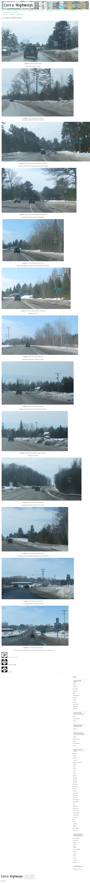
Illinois (74, 766)
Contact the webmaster (29, 876)
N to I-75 (16, 657)
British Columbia (76, 739)
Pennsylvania (76, 810)
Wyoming (12, 14)
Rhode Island (6, 12)
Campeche (75, 840)
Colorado (75, 760)
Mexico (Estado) (76, 849)
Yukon (74, 745)
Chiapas (75, 842)
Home (3, 10)
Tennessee (75, 817)
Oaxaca (74, 853)
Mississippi (75, 786)
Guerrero (75, 844)
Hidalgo (74, 847)
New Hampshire (73, 10)
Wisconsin (75, 830)
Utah (74, 821)
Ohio (74, 804)
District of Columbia (77, 762)
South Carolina (76, 812)
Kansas (74, 773)
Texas (74, 819)
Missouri (75, 788)
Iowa (74, 771)
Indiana (74, 769)
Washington (15, 12)
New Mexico (75, 795)
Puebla (74, 855)
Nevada (65, 10)
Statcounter (3, 881)
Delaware (31, 10)
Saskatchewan (76, 743)
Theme (25, 878)
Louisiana (75, 777)
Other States (20, 14)
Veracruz (75, 862)
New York (75, 797)
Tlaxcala (75, 860)
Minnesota (75, 784)
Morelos (74, 851)
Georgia (74, 764)
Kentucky (75, 775)
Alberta (74, 736)
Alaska (74, 755)
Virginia (74, 826)
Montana (58, 10)
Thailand (75, 729)
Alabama (75, 753)
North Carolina (76, 799)
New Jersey (75, 793)
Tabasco (75, 858)
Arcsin (34, 878)
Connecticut (23, 10)
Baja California (76, 838)
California (15, 10)
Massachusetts (50, 10)
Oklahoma (75, 806)
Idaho (37, 10)
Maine (42, 10)
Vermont (5, 14)
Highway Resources (77, 869)
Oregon (82, 10)
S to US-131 (10, 657)
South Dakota (76, 815)
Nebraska (75, 790)
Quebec (74, 741)
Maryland (75, 780)
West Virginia (76, 828)
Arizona (9, 10)
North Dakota (76, 801)
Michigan (75, 782)
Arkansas (75, 758)
